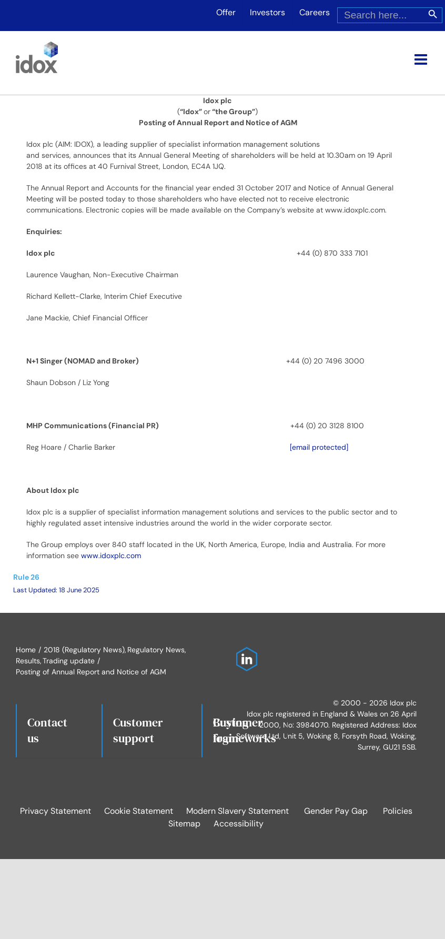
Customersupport (138, 730)
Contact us (47, 730)
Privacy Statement (55, 810)
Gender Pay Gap (336, 810)
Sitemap (184, 823)
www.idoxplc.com (111, 555)
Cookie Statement (138, 810)
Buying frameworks (244, 730)
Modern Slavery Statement (237, 810)
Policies (397, 810)
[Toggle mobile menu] (421, 59)
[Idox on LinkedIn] (244, 652)
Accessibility (239, 823)
